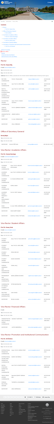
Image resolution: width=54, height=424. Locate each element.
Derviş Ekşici (8, 32)
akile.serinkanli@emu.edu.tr (34, 388)
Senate (3, 53)
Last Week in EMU (22, 409)
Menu (50, 2)
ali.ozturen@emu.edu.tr (10, 341)
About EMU (3, 21)
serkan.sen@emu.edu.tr (33, 375)
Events (20, 408)
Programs (2, 410)
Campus (2, 411)
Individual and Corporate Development (32, 417)
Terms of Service (50, 422)
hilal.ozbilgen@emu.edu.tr (34, 124)
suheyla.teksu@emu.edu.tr (34, 215)
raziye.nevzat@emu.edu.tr (34, 365)
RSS (10, 415)
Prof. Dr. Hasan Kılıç (10, 29)
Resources (12, 412)
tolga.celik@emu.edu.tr (33, 79)
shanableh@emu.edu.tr (33, 382)
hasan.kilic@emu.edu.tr (10, 67)
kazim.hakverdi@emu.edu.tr (34, 258)
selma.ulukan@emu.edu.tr (34, 299)
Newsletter (21, 412)
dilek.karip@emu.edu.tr (33, 210)
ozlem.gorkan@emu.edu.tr (34, 178)
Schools (29, 405)
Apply (11, 403)
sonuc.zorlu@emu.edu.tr (10, 230)
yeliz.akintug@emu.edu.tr (34, 238)
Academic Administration (32, 413)
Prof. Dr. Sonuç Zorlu (10, 40)
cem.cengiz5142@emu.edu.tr (35, 292)
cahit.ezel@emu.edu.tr (33, 88)
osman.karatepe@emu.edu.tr (11, 156)
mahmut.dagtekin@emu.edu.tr (35, 318)
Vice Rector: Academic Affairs (10, 34)
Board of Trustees (5, 49)
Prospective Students (3, 407)
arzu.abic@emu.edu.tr (33, 84)
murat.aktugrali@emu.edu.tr (35, 356)
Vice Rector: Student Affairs (10, 38)
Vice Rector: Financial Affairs (10, 42)
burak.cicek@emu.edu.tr (33, 172)
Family (11, 408)
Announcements (21, 403)
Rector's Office (15, 21)
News (11, 405)
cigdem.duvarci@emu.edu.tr (34, 275)
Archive (20, 406)
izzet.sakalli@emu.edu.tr (33, 192)
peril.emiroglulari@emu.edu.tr (35, 206)
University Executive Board (7, 55)
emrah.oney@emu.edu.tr (34, 350)
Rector (4, 27)
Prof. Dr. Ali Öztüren (10, 46)
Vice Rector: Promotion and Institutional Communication (16, 44)
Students (11, 406)
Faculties (29, 403)
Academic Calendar (31, 410)
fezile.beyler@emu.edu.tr (34, 252)
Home (2, 403)
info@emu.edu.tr (48, 418)
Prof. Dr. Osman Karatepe (11, 36)
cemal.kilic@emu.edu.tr (33, 265)
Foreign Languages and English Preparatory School (33, 407)
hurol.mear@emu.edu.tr (33, 185)
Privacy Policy (44, 422)
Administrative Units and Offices (9, 56)
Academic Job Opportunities (33, 420)
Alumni (11, 409)
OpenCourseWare (31, 414)
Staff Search (30, 418)
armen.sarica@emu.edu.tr (34, 114)
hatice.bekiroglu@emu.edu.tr (35, 327)
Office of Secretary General (9, 31)
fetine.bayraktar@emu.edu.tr (35, 284)
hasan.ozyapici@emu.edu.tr (34, 100)
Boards (29, 411)
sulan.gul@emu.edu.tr (33, 144)
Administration (8, 21)
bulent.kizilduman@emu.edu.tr (35, 165)
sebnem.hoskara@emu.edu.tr (35, 107)
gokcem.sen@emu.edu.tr (34, 119)
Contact (2, 413)
